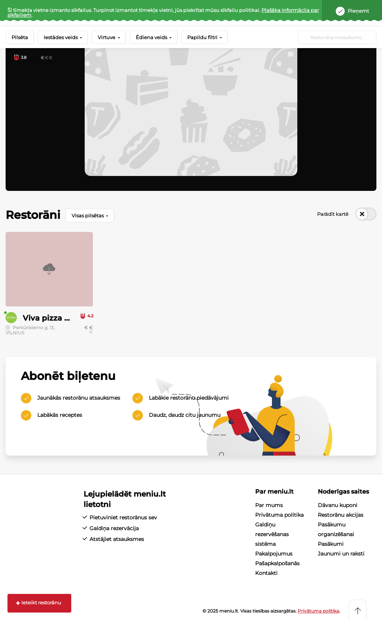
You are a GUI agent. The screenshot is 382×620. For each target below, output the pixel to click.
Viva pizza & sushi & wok (70, 318)
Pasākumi (331, 544)
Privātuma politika (279, 515)
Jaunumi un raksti (341, 553)
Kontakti (266, 573)
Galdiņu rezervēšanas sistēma (272, 534)
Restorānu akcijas (340, 515)
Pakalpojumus (273, 553)
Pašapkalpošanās (277, 563)
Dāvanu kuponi (337, 505)
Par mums (269, 505)
